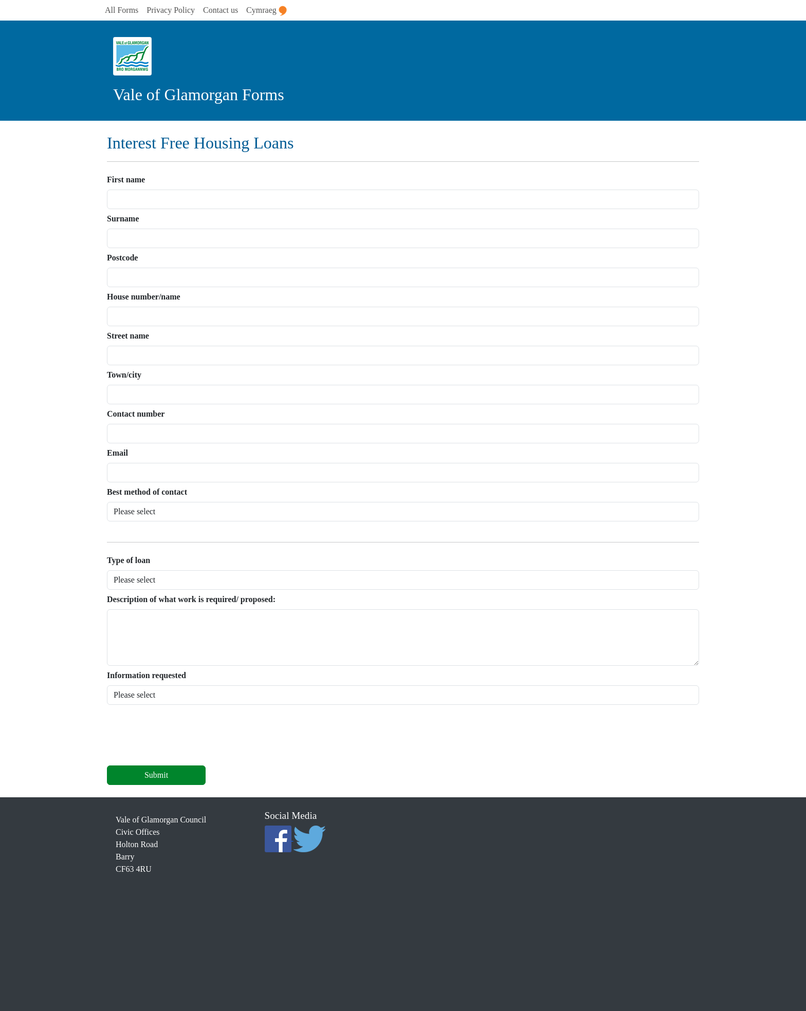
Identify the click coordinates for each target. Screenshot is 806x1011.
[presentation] (185, 737)
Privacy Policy (170, 10)
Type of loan (128, 560)
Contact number (135, 413)
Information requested (146, 675)
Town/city (124, 374)
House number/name (143, 296)
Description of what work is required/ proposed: (191, 599)
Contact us (220, 10)
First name (126, 179)
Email (117, 452)
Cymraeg (266, 11)
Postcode (122, 257)
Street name (128, 335)
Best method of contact (147, 492)
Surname (123, 218)
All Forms (121, 10)
